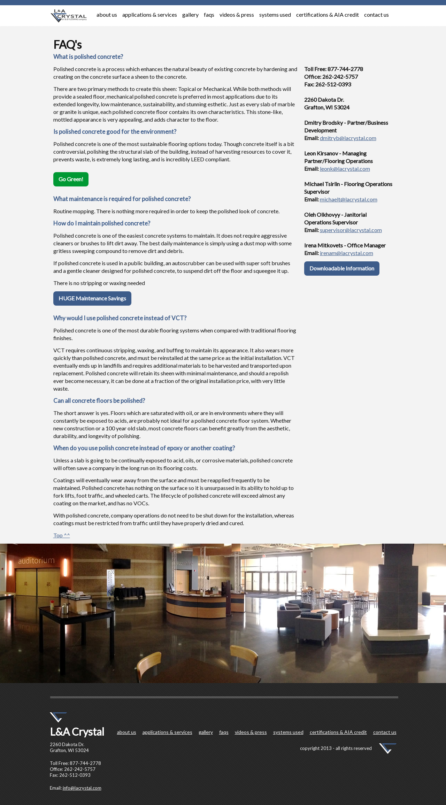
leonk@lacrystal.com (345, 168)
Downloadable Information (341, 268)
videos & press (237, 14)
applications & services (149, 14)
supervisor (332, 230)
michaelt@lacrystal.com (348, 199)
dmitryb (329, 138)
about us (107, 14)
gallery (190, 14)
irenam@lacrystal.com (346, 253)
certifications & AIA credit (327, 14)
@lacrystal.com (357, 138)
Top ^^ (61, 535)
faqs (209, 14)
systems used (275, 14)
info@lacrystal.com (82, 788)
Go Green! (71, 179)
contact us (376, 14)
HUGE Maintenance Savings (92, 298)
